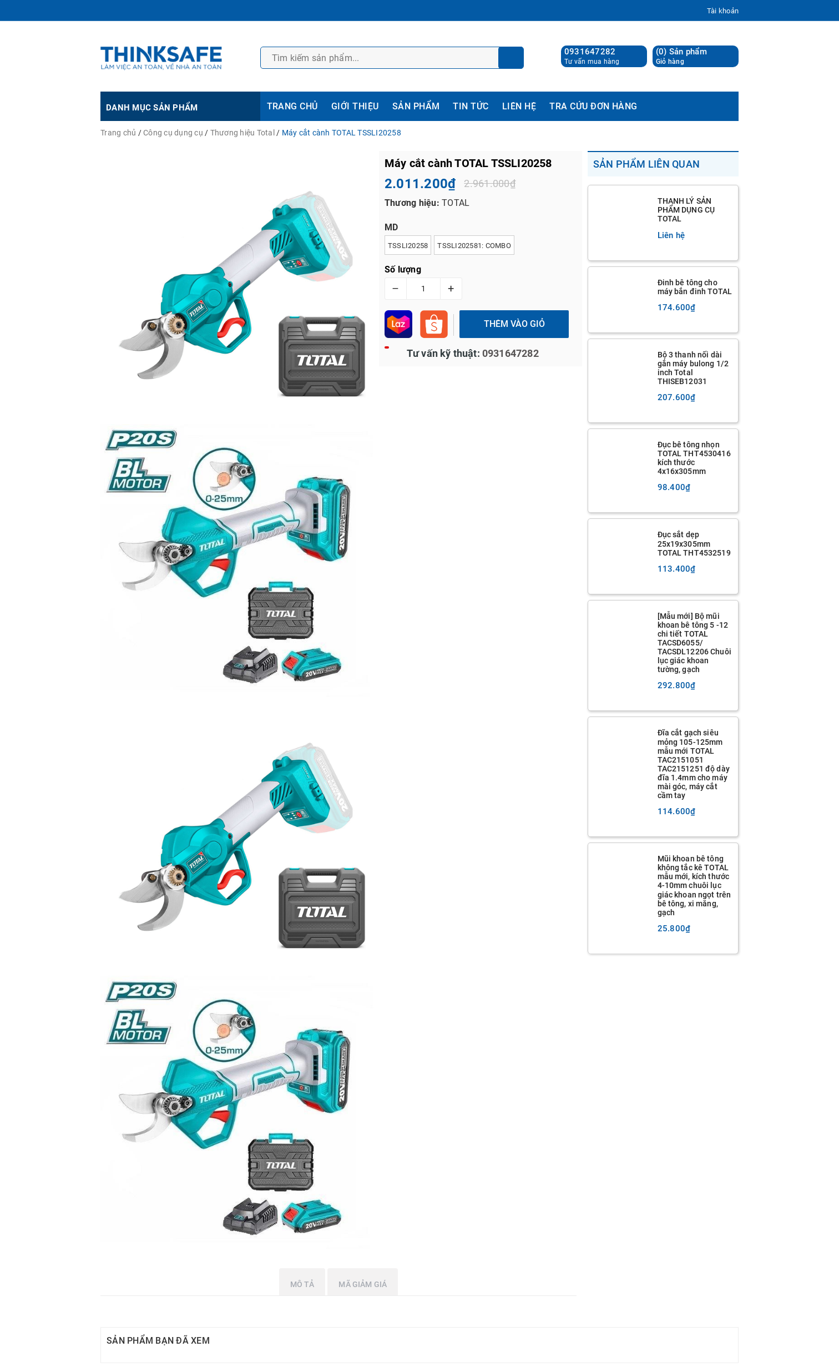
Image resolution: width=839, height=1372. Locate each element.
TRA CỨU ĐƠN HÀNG (593, 106)
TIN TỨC (470, 106)
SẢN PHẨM (416, 106)
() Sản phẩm (681, 56)
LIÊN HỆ (519, 106)
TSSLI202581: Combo (474, 245)
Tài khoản (723, 11)
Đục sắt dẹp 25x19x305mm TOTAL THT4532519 (694, 543)
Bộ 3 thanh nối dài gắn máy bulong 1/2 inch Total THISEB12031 (693, 368)
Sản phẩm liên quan (646, 164)
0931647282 (590, 52)
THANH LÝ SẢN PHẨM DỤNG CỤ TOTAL (686, 209)
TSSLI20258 (408, 245)
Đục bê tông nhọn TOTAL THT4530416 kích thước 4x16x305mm (694, 458)
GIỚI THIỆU (355, 106)
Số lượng (403, 269)
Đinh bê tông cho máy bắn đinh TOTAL (695, 287)
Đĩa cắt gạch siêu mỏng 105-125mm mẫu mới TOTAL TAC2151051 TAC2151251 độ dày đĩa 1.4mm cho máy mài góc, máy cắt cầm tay (694, 764)
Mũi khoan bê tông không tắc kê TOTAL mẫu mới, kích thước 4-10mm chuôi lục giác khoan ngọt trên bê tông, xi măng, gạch (694, 885)
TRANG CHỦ (292, 106)
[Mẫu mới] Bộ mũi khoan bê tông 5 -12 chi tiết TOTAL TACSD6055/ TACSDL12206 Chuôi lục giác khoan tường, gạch (694, 643)
